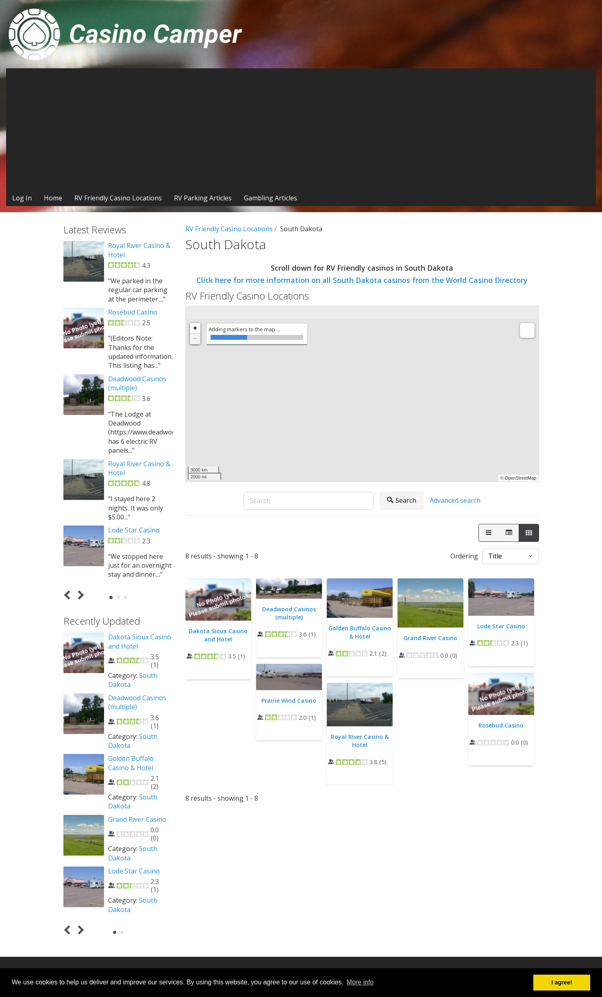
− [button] (195, 339)
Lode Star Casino (501, 626)
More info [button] (360, 982)
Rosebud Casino (501, 725)
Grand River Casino (430, 638)
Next (79, 595)
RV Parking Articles (203, 197)
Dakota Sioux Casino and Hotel (218, 635)
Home (53, 197)
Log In (22, 197)
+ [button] (195, 328)
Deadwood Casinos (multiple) (289, 613)
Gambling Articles (270, 197)
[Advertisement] (301, 129)
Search (401, 500)
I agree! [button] (562, 982)
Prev (68, 595)
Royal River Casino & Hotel (360, 741)
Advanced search (455, 500)
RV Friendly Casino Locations (118, 197)
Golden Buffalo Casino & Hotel (359, 632)
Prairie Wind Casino (288, 700)
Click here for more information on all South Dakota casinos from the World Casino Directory (362, 280)
